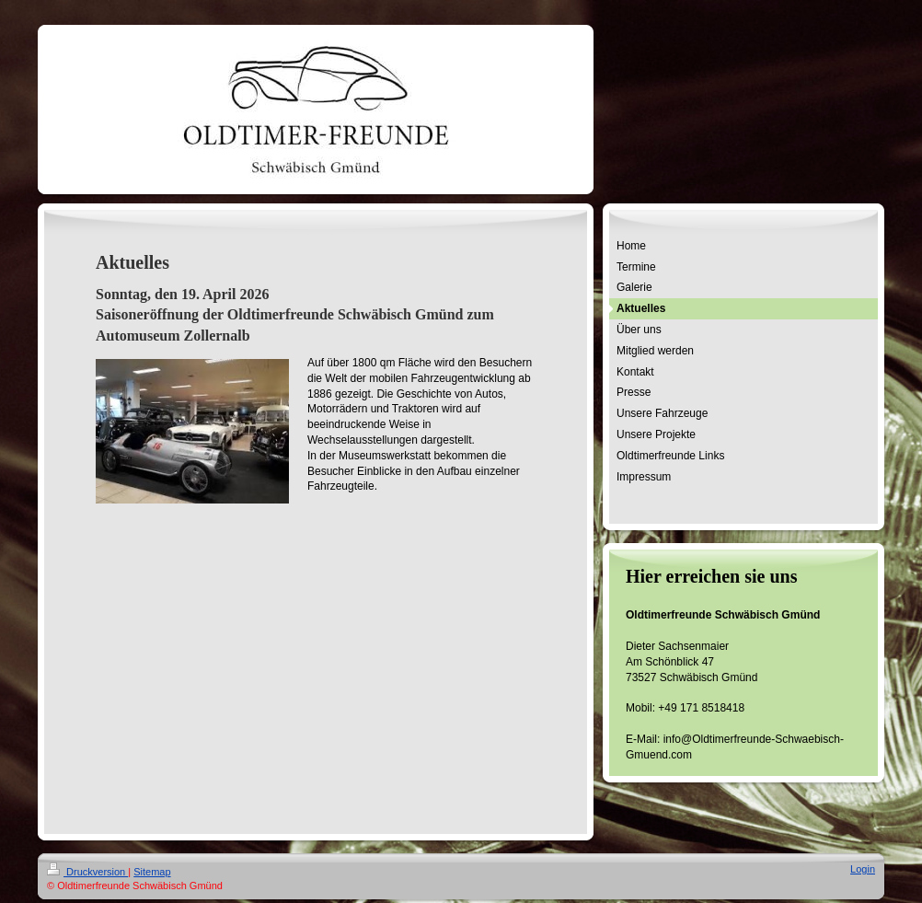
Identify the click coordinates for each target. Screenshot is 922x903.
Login (862, 868)
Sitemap (151, 871)
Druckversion (87, 871)
